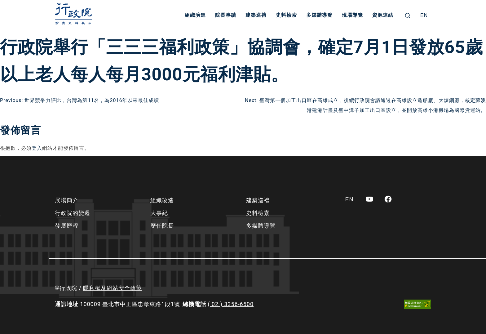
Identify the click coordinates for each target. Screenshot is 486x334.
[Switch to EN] (424, 15)
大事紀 (159, 213)
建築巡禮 (256, 15)
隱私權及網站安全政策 (112, 288)
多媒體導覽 (320, 15)
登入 (37, 148)
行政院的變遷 (72, 213)
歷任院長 (162, 225)
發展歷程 (66, 225)
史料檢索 (286, 15)
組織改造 (162, 200)
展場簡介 (66, 200)
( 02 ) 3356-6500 (231, 304)
